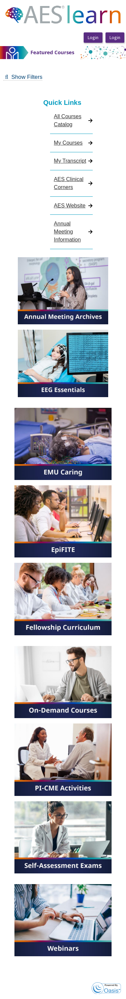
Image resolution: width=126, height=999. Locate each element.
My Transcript (70, 161)
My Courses (68, 143)
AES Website (69, 205)
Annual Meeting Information (67, 231)
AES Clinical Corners (68, 183)
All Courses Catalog (67, 120)
